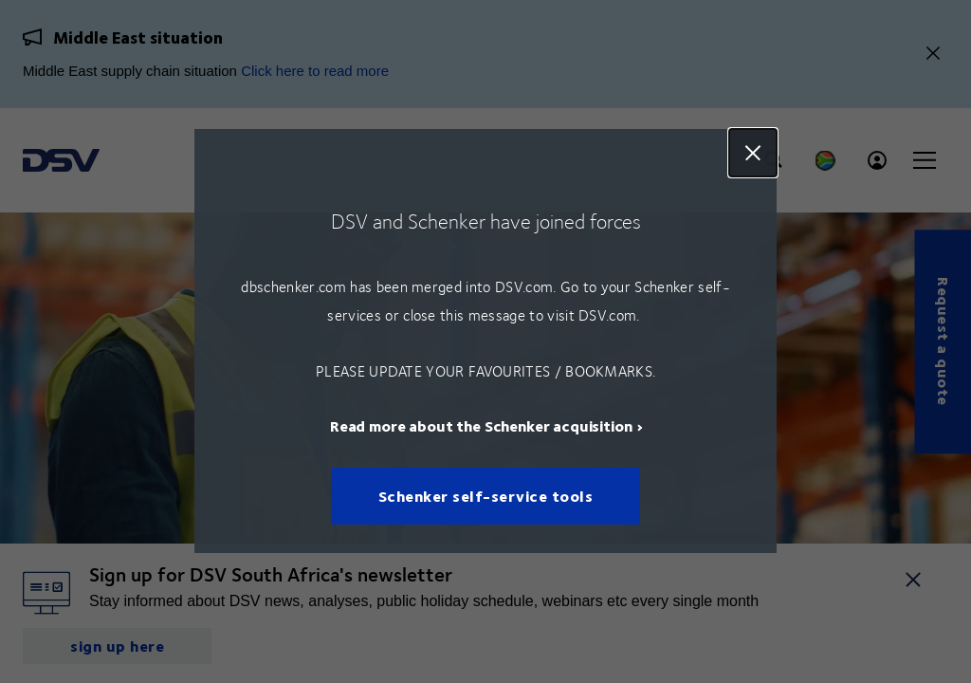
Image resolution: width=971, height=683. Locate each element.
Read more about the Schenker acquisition (481, 426)
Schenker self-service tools (486, 496)
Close (753, 152)
